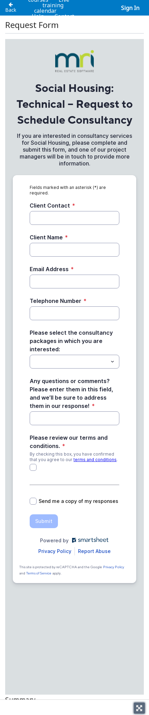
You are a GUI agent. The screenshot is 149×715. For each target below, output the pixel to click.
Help (38, 16)
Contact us (64, 19)
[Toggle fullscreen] (139, 708)
